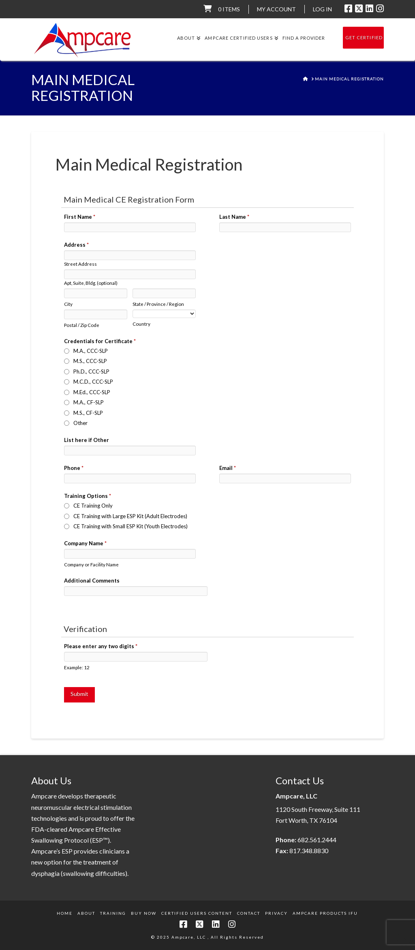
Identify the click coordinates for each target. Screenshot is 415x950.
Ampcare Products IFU (325, 913)
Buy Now (143, 913)
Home (65, 913)
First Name (79, 216)
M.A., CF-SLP (88, 402)
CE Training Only (93, 505)
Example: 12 (77, 667)
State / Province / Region (158, 304)
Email (227, 468)
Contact (248, 913)
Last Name (234, 216)
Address (76, 244)
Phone (73, 468)
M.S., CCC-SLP (90, 361)
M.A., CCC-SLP (90, 351)
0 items (229, 9)
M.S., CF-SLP (88, 413)
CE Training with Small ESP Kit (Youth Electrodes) (130, 526)
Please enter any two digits (100, 646)
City (68, 304)
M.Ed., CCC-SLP (91, 392)
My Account (276, 9)
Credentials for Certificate (100, 341)
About (86, 913)
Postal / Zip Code (81, 325)
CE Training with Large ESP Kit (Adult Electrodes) (130, 516)
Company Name (85, 543)
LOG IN (322, 9)
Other (80, 423)
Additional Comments (92, 580)
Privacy (276, 913)
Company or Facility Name (91, 564)
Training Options (87, 496)
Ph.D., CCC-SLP (91, 371)
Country (141, 324)
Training (113, 913)
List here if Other (86, 440)
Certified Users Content (196, 913)
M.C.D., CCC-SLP (93, 381)
